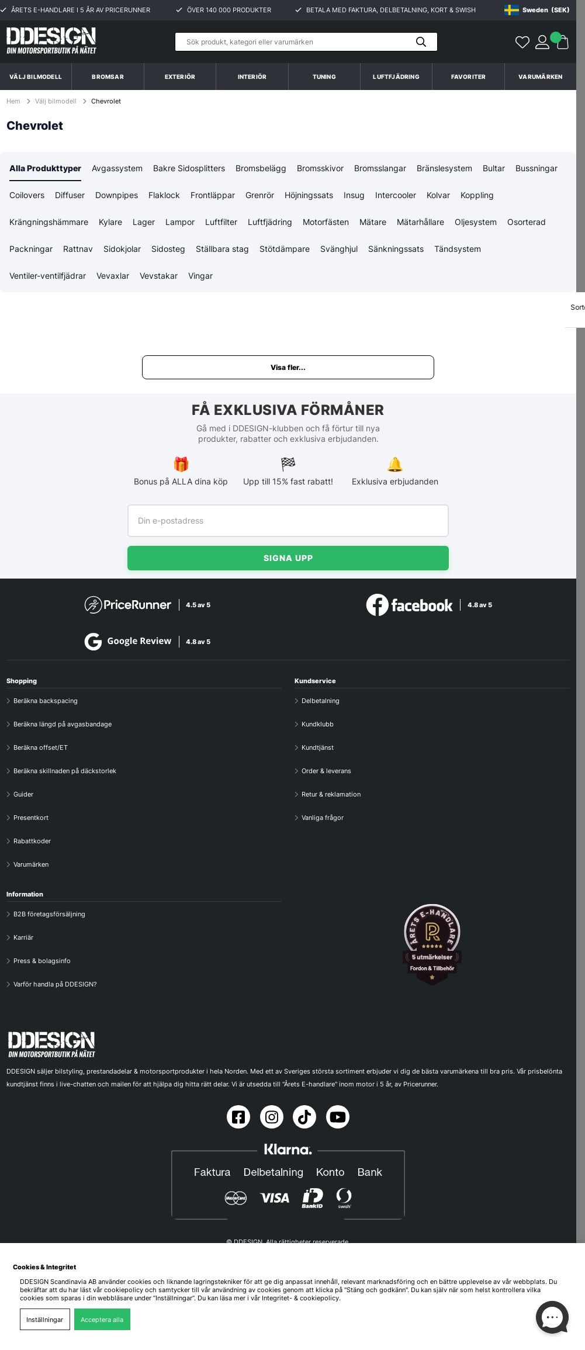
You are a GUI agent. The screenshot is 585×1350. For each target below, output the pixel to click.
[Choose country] (537, 10)
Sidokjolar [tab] (122, 251)
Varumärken (540, 76)
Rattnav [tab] (78, 251)
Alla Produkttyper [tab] (45, 169)
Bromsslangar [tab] (380, 169)
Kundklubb (318, 723)
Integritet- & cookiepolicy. (301, 1298)
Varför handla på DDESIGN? (55, 983)
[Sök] (306, 42)
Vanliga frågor (323, 817)
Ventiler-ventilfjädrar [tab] (47, 278)
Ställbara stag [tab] (222, 251)
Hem (14, 101)
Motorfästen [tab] (326, 224)
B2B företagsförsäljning (49, 913)
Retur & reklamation (331, 794)
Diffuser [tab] (70, 196)
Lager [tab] (144, 224)
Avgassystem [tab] (117, 169)
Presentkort (31, 817)
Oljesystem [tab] (476, 224)
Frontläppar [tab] (213, 196)
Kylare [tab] (110, 224)
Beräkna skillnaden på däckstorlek (64, 770)
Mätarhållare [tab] (420, 224)
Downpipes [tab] (116, 196)
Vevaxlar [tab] (112, 278)
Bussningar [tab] (536, 169)
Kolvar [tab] (438, 196)
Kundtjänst (318, 747)
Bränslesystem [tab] (444, 169)
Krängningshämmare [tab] (48, 224)
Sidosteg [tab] (168, 251)
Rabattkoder (32, 840)
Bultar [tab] (494, 169)
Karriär (23, 937)
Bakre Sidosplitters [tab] (189, 169)
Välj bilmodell (35, 76)
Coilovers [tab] (26, 196)
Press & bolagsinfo (42, 960)
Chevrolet (106, 101)
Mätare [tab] (372, 224)
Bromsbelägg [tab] (261, 169)
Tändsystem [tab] (457, 251)
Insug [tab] (354, 196)
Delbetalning (321, 700)
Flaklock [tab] (164, 196)
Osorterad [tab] (526, 224)
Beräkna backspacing (45, 700)
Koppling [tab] (477, 196)
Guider (23, 794)
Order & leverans (326, 770)
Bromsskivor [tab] (320, 169)
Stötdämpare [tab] (284, 251)
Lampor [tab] (180, 224)
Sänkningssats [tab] (396, 251)
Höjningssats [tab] (309, 196)
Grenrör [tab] (259, 196)
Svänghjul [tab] (339, 251)
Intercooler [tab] (395, 196)
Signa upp (288, 557)
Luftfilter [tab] (221, 224)
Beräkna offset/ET (40, 747)
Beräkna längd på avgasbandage (62, 723)
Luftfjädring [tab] (270, 224)
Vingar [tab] (200, 278)
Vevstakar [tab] (159, 278)
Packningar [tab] (31, 251)
